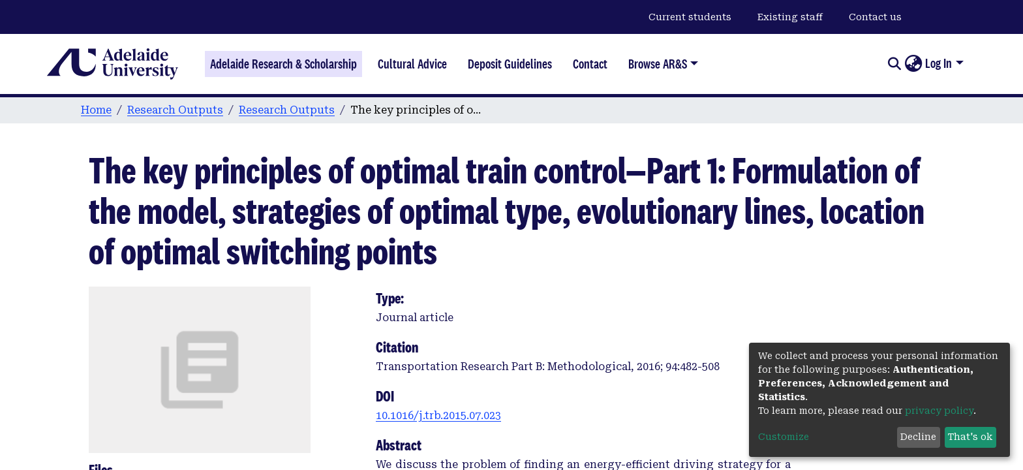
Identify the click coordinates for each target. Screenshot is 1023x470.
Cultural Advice (412, 64)
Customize (783, 436)
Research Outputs (175, 110)
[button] (913, 64)
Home (96, 110)
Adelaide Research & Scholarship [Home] (283, 64)
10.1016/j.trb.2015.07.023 (438, 415)
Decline (918, 436)
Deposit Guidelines (510, 64)
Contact (590, 64)
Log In (938, 63)
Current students (690, 17)
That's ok (970, 436)
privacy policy (939, 410)
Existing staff (790, 17)
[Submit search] (894, 64)
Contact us (875, 17)
